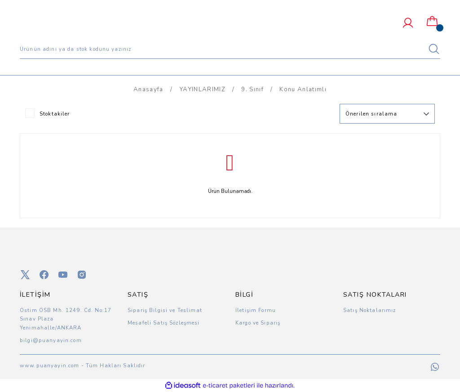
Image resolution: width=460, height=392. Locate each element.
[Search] (230, 49)
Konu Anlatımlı (303, 89)
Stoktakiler (55, 113)
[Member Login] (408, 23)
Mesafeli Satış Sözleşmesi (164, 322)
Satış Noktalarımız (369, 310)
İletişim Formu (255, 310)
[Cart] (432, 21)
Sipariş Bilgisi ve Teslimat (165, 310)
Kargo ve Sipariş (257, 322)
